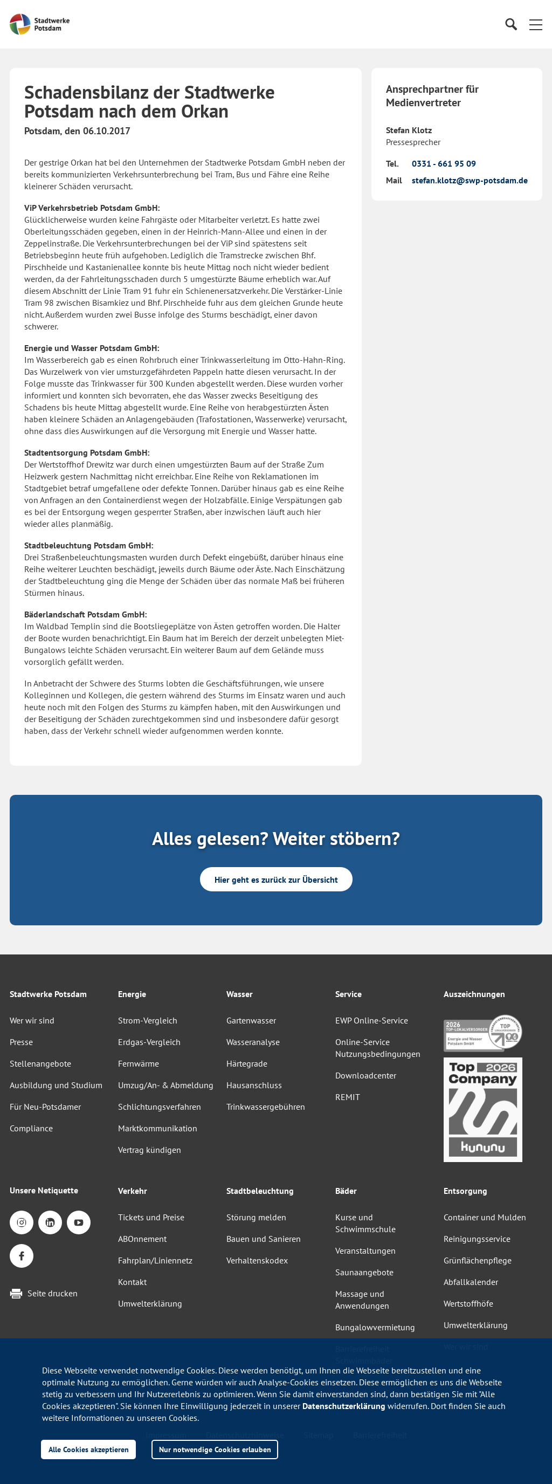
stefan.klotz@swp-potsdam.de (470, 180)
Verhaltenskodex (257, 1260)
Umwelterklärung (150, 1303)
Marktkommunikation (157, 1128)
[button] (536, 24)
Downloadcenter (365, 1075)
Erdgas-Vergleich (149, 1041)
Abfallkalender (471, 1281)
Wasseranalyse (253, 1041)
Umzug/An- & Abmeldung (165, 1085)
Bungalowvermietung (375, 1327)
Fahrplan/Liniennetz (155, 1260)
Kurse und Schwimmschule (365, 1223)
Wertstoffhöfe (468, 1303)
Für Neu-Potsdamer (45, 1106)
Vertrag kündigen (149, 1149)
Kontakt (132, 1281)
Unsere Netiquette (44, 1190)
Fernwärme (138, 1063)
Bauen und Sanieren (263, 1238)
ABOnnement (142, 1238)
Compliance (31, 1128)
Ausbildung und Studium (56, 1085)
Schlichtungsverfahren (159, 1106)
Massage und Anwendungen (362, 1299)
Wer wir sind (32, 1020)
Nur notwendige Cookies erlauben (215, 1449)
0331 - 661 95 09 (444, 163)
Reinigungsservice (477, 1238)
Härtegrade (246, 1063)
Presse (21, 1041)
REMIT (347, 1096)
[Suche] (511, 24)
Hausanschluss (254, 1085)
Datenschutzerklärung (343, 1405)
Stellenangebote (40, 1063)
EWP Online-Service (371, 1020)
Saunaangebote (364, 1272)
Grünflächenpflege (478, 1260)
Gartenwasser (251, 1020)
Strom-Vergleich (147, 1020)
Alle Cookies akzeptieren (89, 1449)
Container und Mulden (485, 1217)
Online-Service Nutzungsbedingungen (377, 1047)
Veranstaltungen (365, 1250)
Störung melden (256, 1217)
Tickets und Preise (151, 1217)
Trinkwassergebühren (265, 1106)
